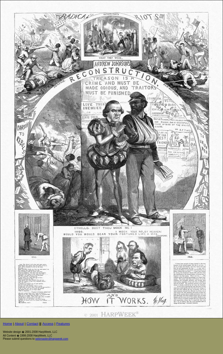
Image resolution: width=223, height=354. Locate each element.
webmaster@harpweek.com (51, 338)
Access (47, 324)
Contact (32, 324)
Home (7, 324)
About (19, 324)
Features (63, 324)
